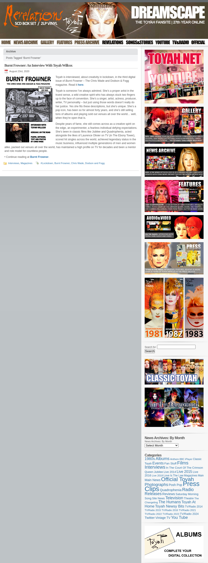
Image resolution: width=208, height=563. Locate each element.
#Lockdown (47, 163)
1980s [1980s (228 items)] (150, 459)
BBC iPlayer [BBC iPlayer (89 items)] (186, 459)
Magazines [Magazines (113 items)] (190, 475)
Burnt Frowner (62, 163)
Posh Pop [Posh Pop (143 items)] (175, 485)
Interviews (13, 163)
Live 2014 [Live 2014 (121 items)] (170, 472)
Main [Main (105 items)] (201, 475)
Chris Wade (77, 163)
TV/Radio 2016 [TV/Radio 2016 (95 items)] (170, 510)
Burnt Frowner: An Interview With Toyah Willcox (38, 65)
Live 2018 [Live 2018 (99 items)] (157, 475)
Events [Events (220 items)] (158, 463)
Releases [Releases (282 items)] (153, 493)
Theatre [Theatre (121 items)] (189, 498)
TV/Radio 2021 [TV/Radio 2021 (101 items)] (187, 510)
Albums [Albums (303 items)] (163, 458)
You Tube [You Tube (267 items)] (179, 517)
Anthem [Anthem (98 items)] (174, 459)
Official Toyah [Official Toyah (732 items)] (177, 479)
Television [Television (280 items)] (174, 498)
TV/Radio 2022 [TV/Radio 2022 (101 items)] (153, 514)
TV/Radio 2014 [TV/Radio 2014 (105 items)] (193, 506)
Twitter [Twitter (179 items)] (150, 517)
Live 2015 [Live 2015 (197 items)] (184, 472)
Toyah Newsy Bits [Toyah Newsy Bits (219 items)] (169, 506)
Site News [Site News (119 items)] (158, 498)
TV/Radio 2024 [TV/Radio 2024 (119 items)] (189, 513)
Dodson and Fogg (94, 163)
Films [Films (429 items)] (182, 462)
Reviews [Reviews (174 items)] (168, 494)
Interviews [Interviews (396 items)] (155, 467)
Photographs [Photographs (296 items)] (156, 484)
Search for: (150, 347)
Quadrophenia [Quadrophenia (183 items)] (171, 490)
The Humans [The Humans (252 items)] (169, 502)
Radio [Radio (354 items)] (188, 489)
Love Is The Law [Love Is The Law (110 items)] (173, 475)
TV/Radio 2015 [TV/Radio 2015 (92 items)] (153, 510)
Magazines (26, 163)
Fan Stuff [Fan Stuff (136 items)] (170, 463)
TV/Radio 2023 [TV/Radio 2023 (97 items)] (170, 514)
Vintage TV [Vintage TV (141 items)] (162, 517)
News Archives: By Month (158, 441)
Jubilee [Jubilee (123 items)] (158, 472)
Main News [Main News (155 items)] (152, 480)
